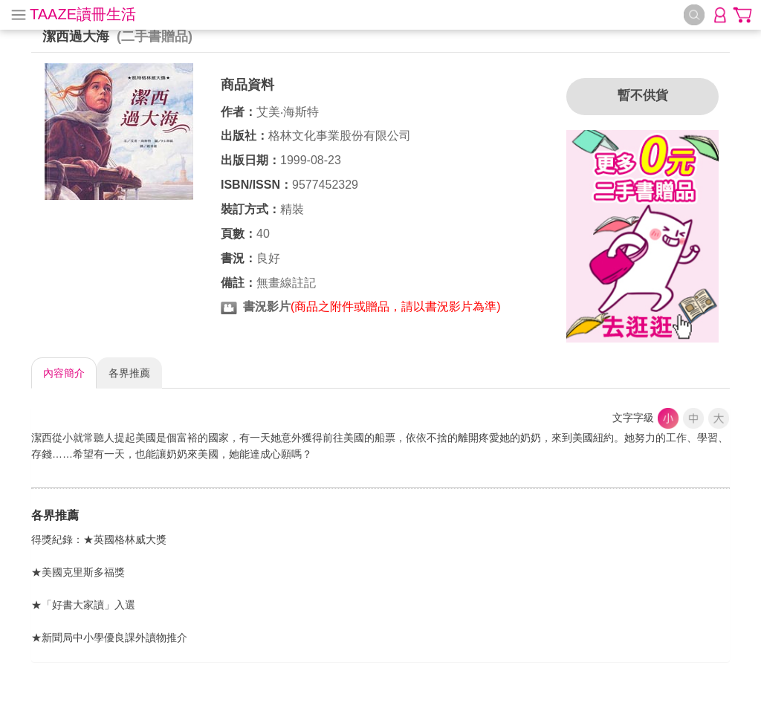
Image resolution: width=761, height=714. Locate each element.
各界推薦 (129, 373)
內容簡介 (64, 373)
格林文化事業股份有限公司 (339, 135)
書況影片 (267, 306)
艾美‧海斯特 (287, 112)
